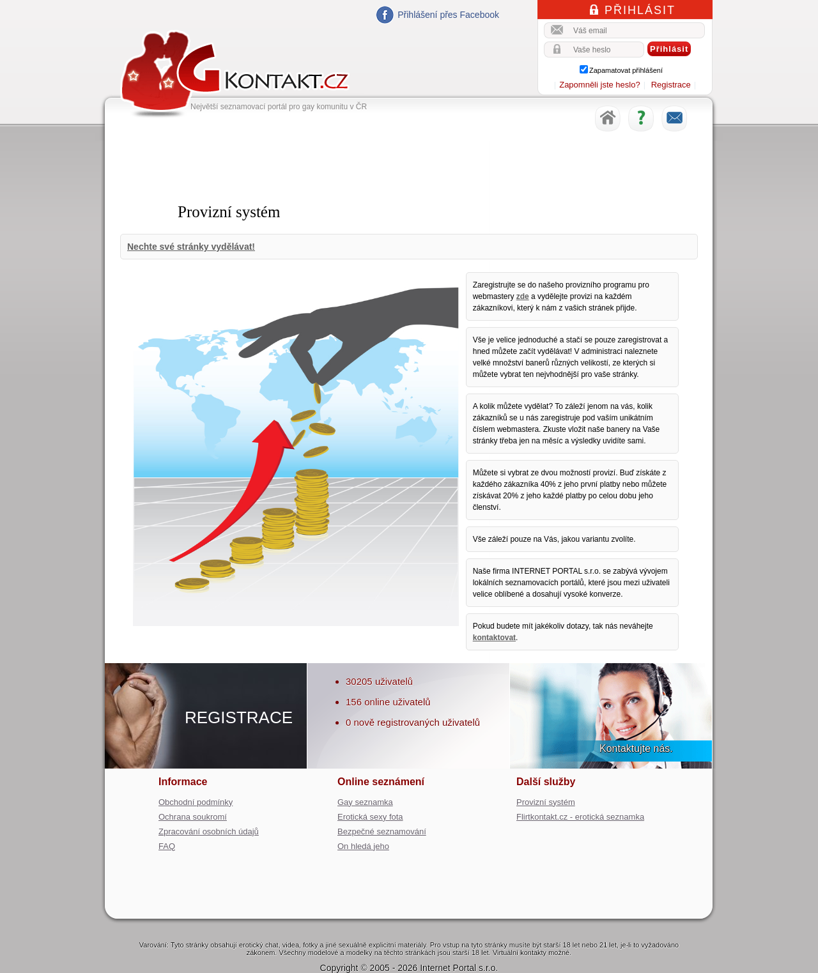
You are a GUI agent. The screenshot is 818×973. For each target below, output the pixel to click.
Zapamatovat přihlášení (626, 70)
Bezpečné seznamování (381, 831)
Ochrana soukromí (192, 817)
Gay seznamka (365, 802)
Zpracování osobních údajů (208, 831)
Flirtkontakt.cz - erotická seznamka (580, 817)
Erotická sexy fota (370, 817)
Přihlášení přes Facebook (448, 15)
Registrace (671, 84)
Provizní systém (545, 802)
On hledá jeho (363, 846)
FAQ (166, 846)
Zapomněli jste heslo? (599, 84)
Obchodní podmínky (195, 802)
